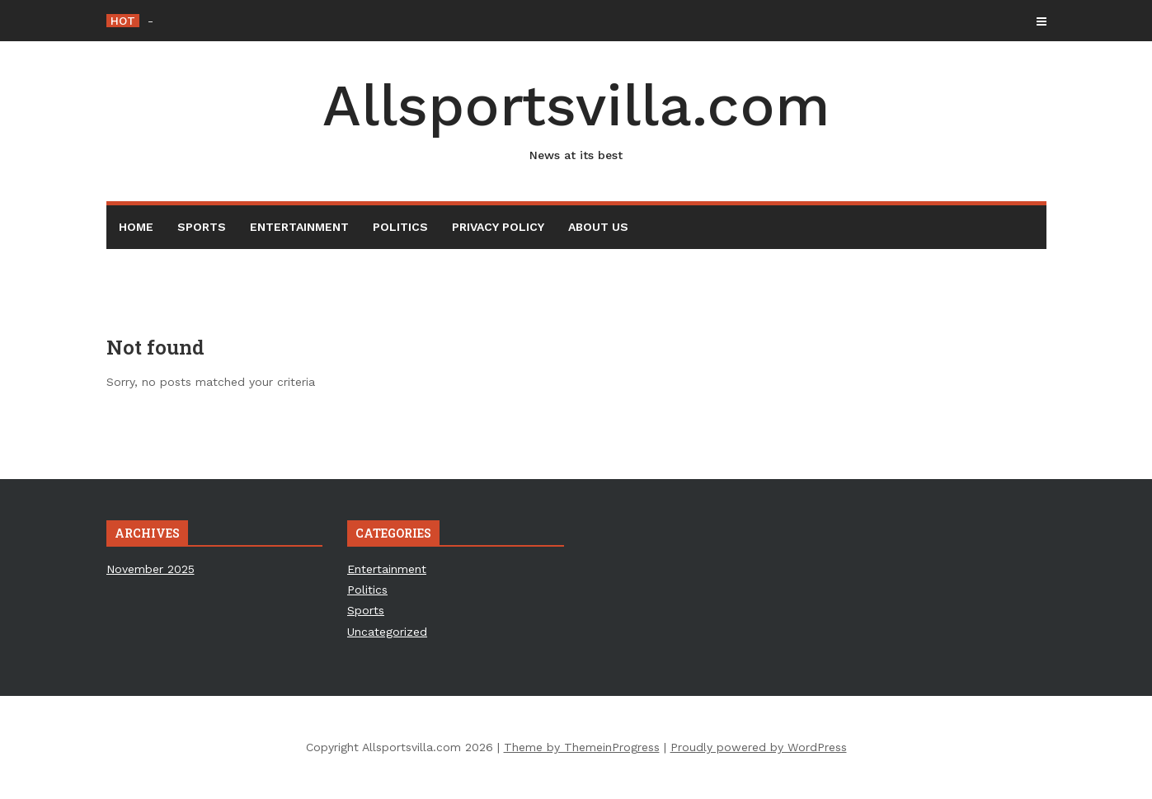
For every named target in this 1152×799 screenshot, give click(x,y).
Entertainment (299, 226)
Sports (201, 226)
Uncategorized (387, 631)
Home (136, 226)
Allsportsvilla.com (576, 118)
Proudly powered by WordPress (758, 747)
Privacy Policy (498, 226)
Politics (400, 226)
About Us (598, 226)
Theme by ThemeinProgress (582, 747)
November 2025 (150, 569)
